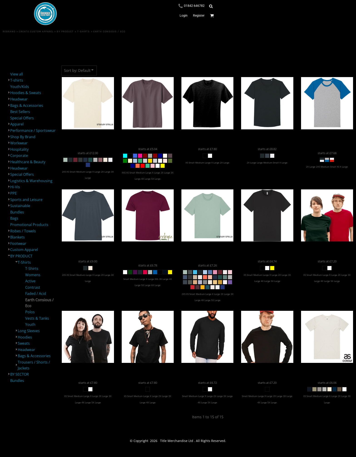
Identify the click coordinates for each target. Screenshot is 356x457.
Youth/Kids (19, 86)
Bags (14, 218)
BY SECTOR (19, 374)
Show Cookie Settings (178, 452)
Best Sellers (20, 111)
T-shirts (16, 80)
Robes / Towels (23, 231)
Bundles (17, 212)
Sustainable (20, 205)
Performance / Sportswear (33, 130)
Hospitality (19, 149)
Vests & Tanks (37, 318)
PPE (13, 193)
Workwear (19, 143)
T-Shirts (83, 31)
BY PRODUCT (65, 31)
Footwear (18, 243)
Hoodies (25, 337)
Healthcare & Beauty (27, 161)
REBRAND (9, 31)
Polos (30, 311)
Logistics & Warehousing (31, 180)
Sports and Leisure (26, 199)
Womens (32, 274)
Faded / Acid (35, 293)
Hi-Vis (15, 186)
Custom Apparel (24, 249)
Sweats (24, 343)
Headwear (19, 99)
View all (16, 74)
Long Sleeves (29, 330)
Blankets (17, 237)
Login (184, 15)
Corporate (19, 155)
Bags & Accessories (26, 105)
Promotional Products (29, 224)
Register (199, 15)
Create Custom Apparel (36, 31)
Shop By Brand (22, 136)
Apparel (17, 124)
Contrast (32, 287)
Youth (30, 324)
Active (30, 281)
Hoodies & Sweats (25, 92)
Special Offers (22, 118)
